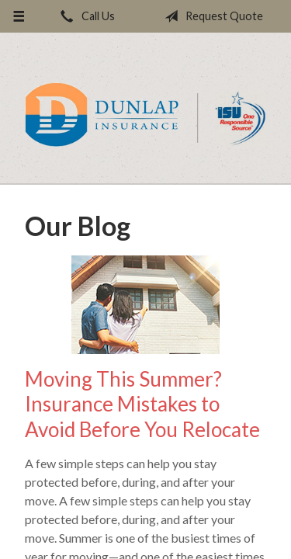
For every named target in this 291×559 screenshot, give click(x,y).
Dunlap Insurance (145, 114)
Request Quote (210, 16)
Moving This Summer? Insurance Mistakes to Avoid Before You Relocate (142, 404)
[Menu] (19, 16)
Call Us (84, 16)
